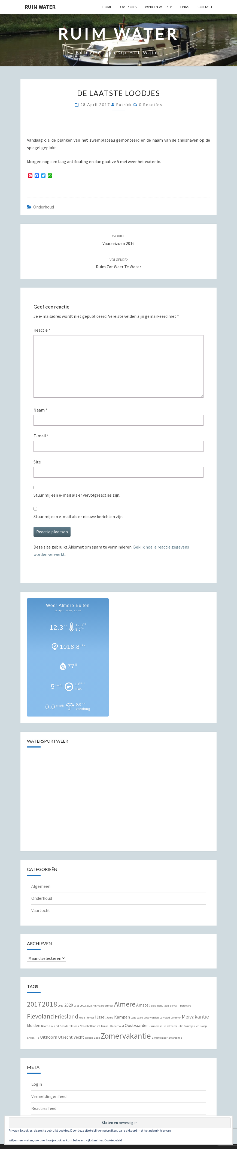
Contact (205, 6)
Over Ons (128, 6)
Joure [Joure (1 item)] (110, 1017)
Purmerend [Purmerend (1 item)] (156, 1026)
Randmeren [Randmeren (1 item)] (170, 1026)
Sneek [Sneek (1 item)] (31, 1037)
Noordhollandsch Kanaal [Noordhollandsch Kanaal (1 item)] (94, 1026)
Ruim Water (40, 6)
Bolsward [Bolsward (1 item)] (186, 1005)
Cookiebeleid (113, 1140)
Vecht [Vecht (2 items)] (79, 1037)
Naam (40, 410)
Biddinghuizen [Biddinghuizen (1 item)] (160, 1005)
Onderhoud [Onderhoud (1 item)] (117, 1026)
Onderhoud (43, 207)
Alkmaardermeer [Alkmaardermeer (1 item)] (103, 1005)
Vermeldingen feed (48, 1096)
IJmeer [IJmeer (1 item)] (90, 1017)
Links (184, 6)
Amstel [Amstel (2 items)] (143, 1005)
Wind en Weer (156, 6)
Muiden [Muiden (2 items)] (33, 1025)
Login (36, 1084)
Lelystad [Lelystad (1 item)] (165, 1017)
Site (37, 462)
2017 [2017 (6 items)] (34, 1003)
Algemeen (40, 886)
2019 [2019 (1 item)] (60, 1005)
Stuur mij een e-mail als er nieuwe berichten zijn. (78, 516)
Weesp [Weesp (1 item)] (89, 1037)
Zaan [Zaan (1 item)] (97, 1037)
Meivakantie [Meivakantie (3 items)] (195, 1016)
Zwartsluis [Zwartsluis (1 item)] (175, 1037)
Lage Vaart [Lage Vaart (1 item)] (137, 1017)
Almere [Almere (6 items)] (124, 1003)
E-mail (41, 435)
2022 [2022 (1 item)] (83, 1005)
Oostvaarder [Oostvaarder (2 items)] (136, 1025)
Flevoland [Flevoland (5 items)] (40, 1016)
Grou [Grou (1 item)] (82, 1017)
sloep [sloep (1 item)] (203, 1026)
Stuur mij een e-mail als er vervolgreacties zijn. (77, 495)
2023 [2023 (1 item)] (89, 1005)
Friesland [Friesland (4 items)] (66, 1016)
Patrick (124, 104)
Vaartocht (40, 910)
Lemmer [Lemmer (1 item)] (176, 1017)
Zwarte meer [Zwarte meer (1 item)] (160, 1037)
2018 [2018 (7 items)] (49, 1004)
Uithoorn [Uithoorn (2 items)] (48, 1037)
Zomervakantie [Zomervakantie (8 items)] (126, 1036)
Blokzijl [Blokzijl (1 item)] (174, 1005)
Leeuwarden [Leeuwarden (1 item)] (151, 1017)
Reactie (42, 330)
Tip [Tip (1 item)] (37, 1037)
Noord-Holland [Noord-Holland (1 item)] (50, 1026)
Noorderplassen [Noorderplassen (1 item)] (69, 1026)
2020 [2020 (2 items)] (68, 1005)
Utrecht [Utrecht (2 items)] (65, 1037)
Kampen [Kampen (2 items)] (122, 1017)
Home (107, 6)
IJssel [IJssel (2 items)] (100, 1017)
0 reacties (150, 104)
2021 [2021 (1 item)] (76, 1005)
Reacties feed (43, 1108)
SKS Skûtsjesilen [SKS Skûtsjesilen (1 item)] (188, 1026)
